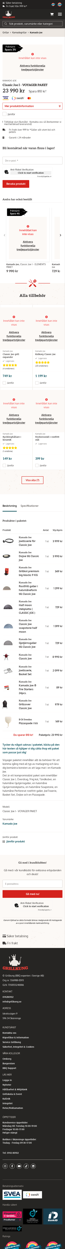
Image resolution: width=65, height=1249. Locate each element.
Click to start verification (31, 172)
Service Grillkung (12, 1042)
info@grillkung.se (12, 1001)
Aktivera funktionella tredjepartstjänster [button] (28, 245)
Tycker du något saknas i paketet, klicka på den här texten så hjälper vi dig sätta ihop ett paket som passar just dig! (31, 748)
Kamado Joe (36, 32)
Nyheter (7, 1084)
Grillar (6, 32)
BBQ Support (9, 1068)
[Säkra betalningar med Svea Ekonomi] (12, 1194)
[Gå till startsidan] (9, 14)
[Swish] (32, 1194)
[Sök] (32, 23)
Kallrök (6, 1098)
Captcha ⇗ (44, 176)
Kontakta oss (9, 1032)
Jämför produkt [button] (14, 841)
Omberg (7, 1058)
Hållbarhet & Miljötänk (15, 1089)
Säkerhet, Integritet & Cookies (18, 1046)
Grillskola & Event (12, 1094)
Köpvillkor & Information (16, 1037)
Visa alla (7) (32, 480)
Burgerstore (9, 1063)
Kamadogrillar (19, 32)
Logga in (7, 1080)
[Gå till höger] (60, 235)
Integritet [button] (7, 1103)
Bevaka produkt (15, 183)
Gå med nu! (32, 894)
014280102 (8, 997)
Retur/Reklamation (13, 1108)
